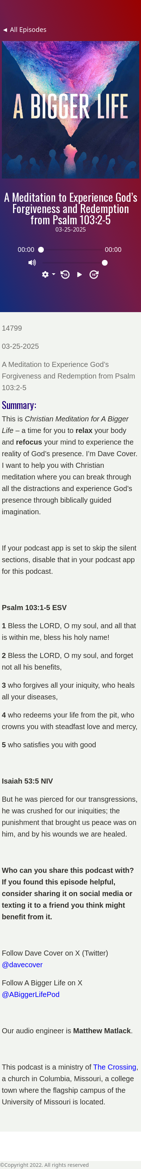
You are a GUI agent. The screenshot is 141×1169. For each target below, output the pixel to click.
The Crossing (114, 1067)
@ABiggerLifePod (30, 994)
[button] (48, 274)
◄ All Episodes (24, 29)
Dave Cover (44, 953)
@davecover (22, 965)
